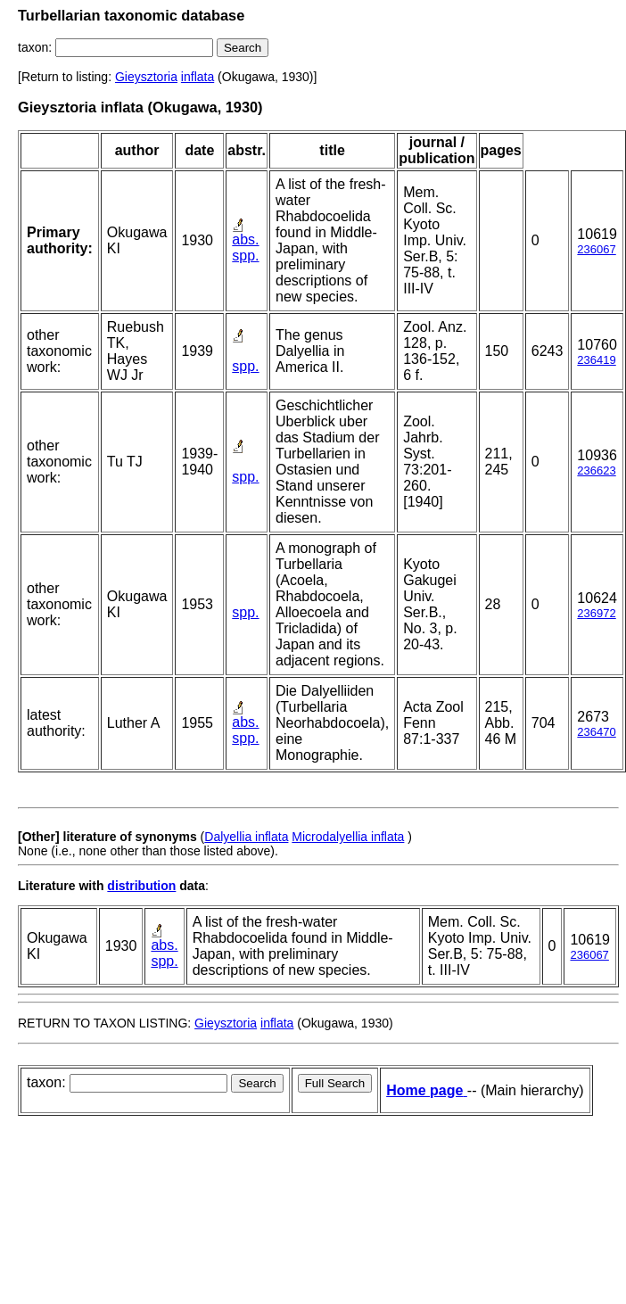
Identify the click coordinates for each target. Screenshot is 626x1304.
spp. (245, 255)
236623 (596, 470)
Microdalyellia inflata (348, 836)
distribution (141, 886)
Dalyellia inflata (246, 836)
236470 (596, 732)
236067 (596, 249)
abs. (245, 239)
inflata (197, 77)
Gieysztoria (146, 77)
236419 (596, 360)
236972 (596, 613)
